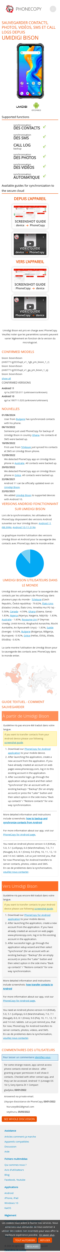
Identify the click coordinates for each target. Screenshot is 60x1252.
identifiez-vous (42, 1057)
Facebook (9, 1179)
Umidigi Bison (12, 487)
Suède (50, 627)
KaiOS (7, 1208)
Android (8, 1193)
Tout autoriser (25, 1240)
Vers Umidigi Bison (30, 279)
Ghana (35, 435)
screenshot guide (13, 742)
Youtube (20, 1179)
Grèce (18, 475)
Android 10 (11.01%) (24, 527)
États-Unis (47, 603)
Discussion (10, 1146)
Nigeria (14, 615)
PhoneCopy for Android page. (19, 834)
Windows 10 (11, 1203)
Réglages (32, 1246)
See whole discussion (19, 1119)
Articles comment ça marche (20, 1136)
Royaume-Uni (29, 619)
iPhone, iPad (11, 1198)
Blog (6, 1174)
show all (6, 378)
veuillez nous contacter (15, 871)
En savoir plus (46, 1235)
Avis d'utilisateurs (14, 1169)
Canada (14, 611)
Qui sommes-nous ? (15, 1164)
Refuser (45, 1240)
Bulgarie (20, 419)
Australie (19, 463)
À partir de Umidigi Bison (30, 216)
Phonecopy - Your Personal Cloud (24, 9)
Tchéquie (26, 447)
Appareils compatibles (16, 1141)
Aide (6, 1151)
